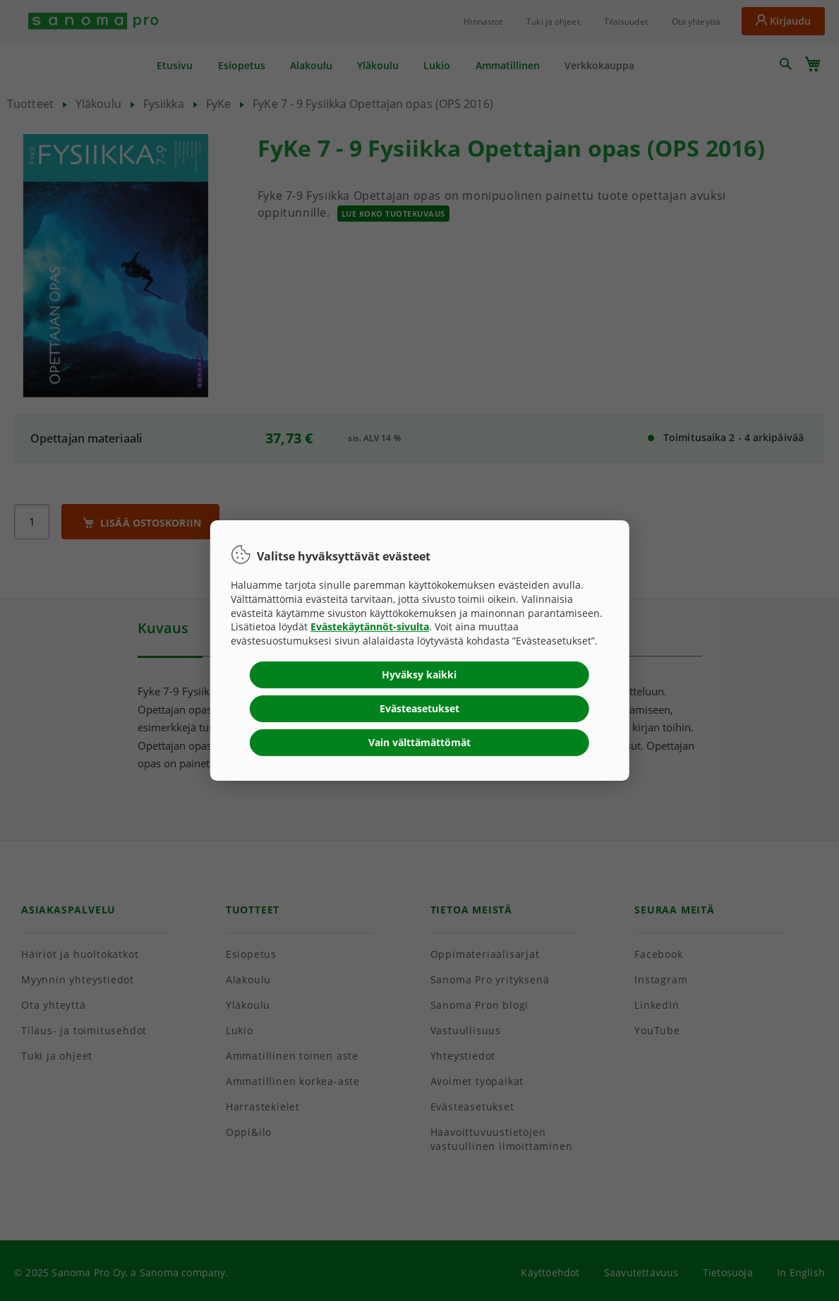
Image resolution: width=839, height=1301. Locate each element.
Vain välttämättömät (419, 742)
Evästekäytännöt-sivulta (369, 626)
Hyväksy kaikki (419, 674)
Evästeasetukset (419, 708)
